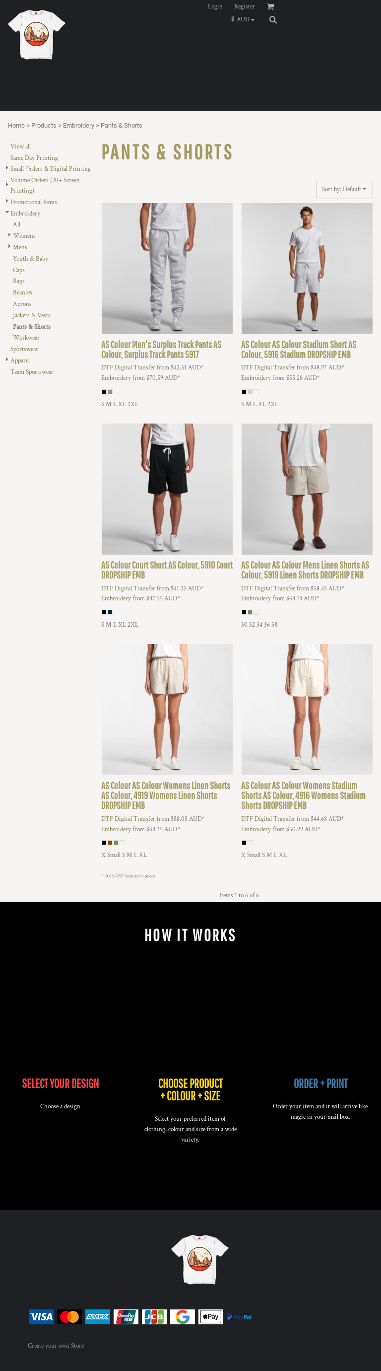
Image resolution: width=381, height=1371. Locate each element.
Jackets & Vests (32, 315)
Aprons (22, 304)
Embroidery (78, 125)
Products (44, 125)
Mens (20, 247)
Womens (24, 236)
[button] (245, 19)
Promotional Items (33, 202)
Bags (19, 281)
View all (20, 147)
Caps (19, 270)
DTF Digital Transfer (128, 367)
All (16, 224)
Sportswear (24, 349)
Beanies (22, 293)
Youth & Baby (30, 259)
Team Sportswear (32, 372)
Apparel (20, 361)
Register (244, 6)
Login (215, 6)
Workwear (26, 338)
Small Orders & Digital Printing (50, 169)
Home (16, 125)
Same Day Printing (34, 158)
